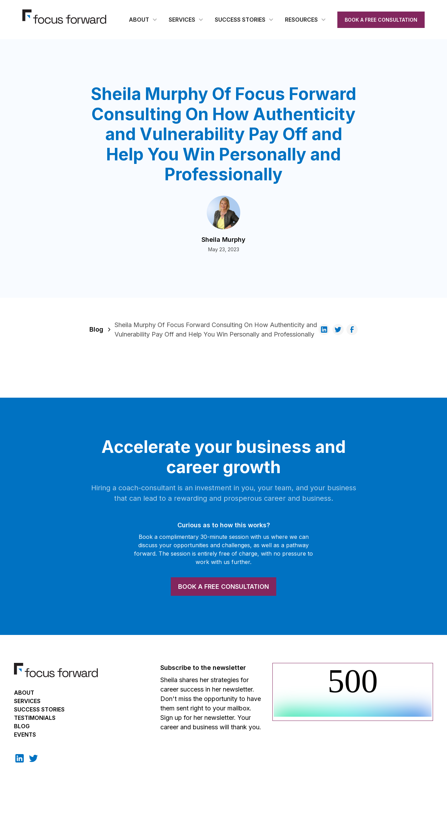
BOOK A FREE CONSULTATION (381, 20)
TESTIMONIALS (35, 717)
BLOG (22, 726)
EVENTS (25, 734)
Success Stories (39, 709)
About (24, 692)
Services (27, 700)
